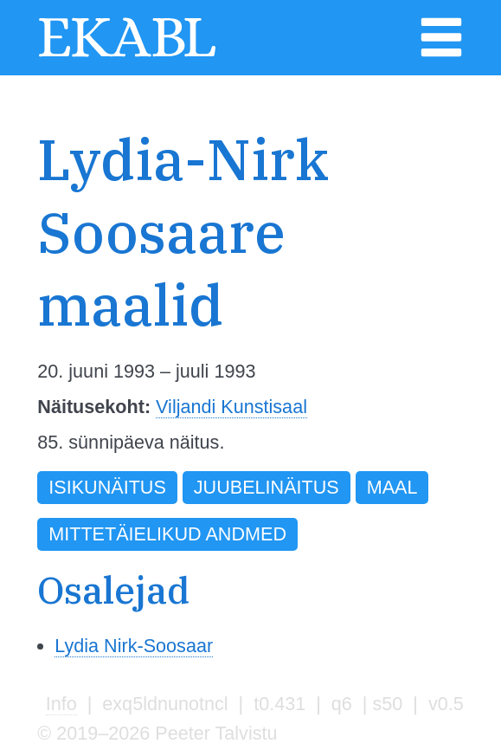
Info (61, 703)
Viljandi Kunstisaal (231, 406)
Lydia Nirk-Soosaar (134, 645)
